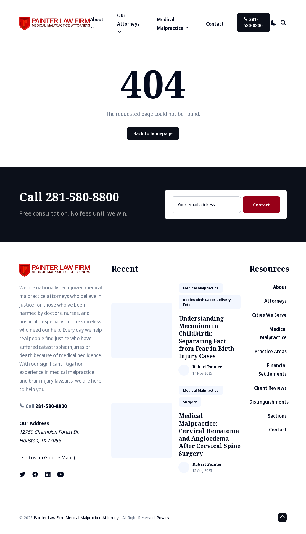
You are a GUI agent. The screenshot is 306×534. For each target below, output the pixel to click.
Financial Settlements (272, 369)
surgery (190, 401)
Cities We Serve (269, 315)
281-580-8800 (253, 22)
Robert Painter (207, 367)
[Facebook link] (35, 474)
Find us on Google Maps (47, 457)
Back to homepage (153, 133)
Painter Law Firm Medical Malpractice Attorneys (77, 517)
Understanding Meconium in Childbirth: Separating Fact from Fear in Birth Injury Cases (206, 337)
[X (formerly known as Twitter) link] (23, 474)
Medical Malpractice (273, 333)
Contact (215, 24)
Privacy (163, 517)
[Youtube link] (60, 474)
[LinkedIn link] (48, 474)
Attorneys (275, 301)
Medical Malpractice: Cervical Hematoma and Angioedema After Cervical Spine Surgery (210, 434)
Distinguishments (269, 402)
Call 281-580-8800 (69, 197)
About (280, 287)
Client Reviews (270, 388)
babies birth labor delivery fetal (207, 302)
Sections (277, 416)
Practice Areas (271, 351)
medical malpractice (201, 288)
